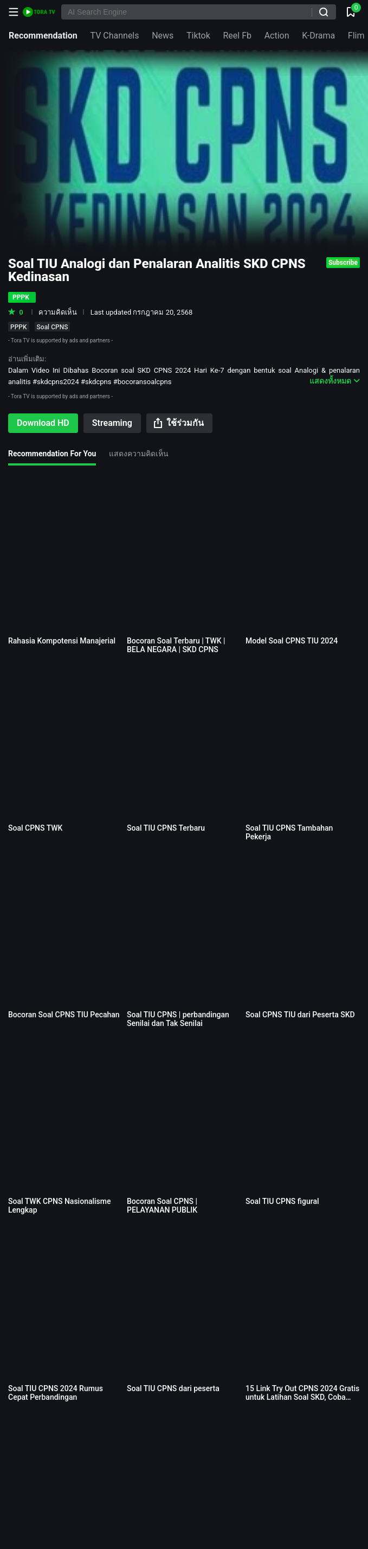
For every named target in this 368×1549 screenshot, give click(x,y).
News (162, 35)
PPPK (18, 327)
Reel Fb (237, 35)
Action (276, 35)
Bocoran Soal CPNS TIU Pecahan (64, 1014)
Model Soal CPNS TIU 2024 (292, 640)
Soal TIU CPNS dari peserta (173, 1388)
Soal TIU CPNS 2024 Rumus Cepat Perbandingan (55, 1392)
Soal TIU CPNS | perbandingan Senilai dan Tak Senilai (178, 1019)
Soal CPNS (52, 327)
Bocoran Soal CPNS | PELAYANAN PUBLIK (162, 1205)
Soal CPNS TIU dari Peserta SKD (300, 1014)
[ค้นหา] (323, 11)
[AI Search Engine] (198, 12)
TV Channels (114, 35)
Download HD (43, 423)
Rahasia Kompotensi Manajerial (61, 640)
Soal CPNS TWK (35, 828)
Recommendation (43, 35)
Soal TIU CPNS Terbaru (166, 828)
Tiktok (198, 35)
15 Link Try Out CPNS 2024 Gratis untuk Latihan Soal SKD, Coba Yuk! (302, 1397)
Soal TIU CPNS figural (282, 1201)
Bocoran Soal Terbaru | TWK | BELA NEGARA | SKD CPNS (176, 645)
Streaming (112, 423)
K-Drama (318, 35)
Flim (356, 35)
